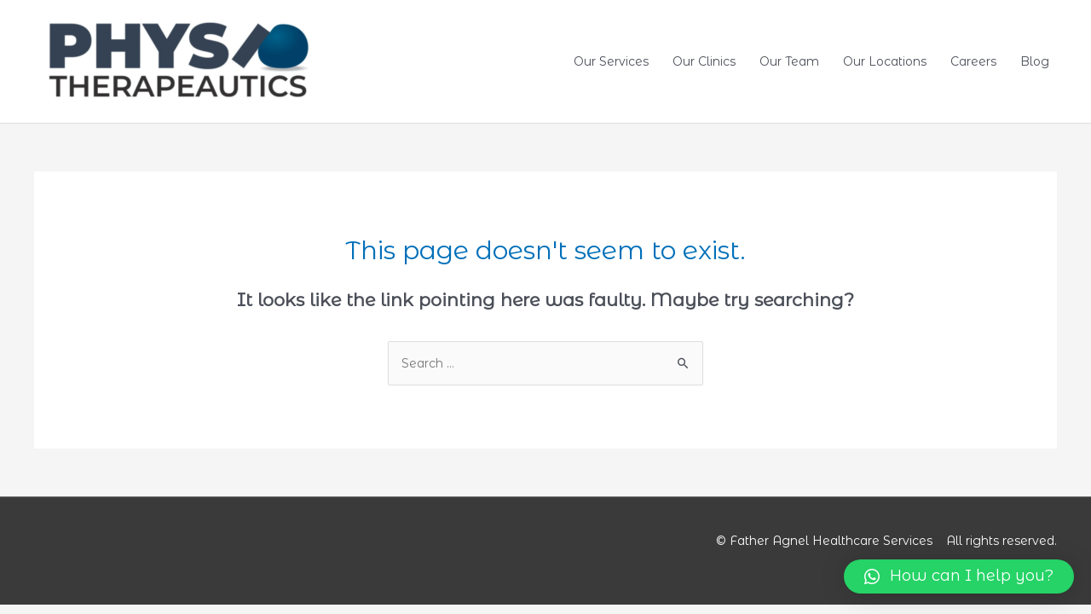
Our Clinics (704, 61)
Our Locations (884, 61)
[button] (959, 576)
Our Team (789, 61)
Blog (1034, 61)
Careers (973, 61)
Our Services (611, 61)
